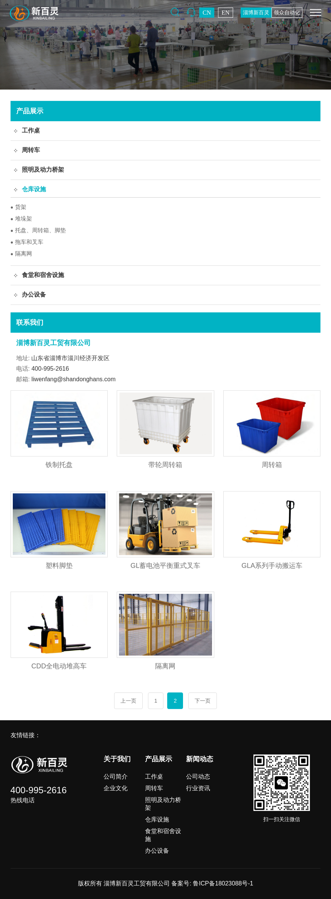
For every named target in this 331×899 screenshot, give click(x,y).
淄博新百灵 (256, 12)
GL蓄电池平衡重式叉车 (165, 566)
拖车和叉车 (27, 242)
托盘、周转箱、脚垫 (38, 230)
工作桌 (154, 776)
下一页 (202, 701)
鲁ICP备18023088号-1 (223, 883)
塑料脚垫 (59, 566)
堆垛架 (21, 219)
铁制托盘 (59, 465)
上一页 (128, 701)
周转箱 (272, 465)
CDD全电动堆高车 (59, 666)
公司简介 (116, 776)
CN (207, 12)
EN (225, 12)
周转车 (154, 788)
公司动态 (198, 776)
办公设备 (157, 850)
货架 (19, 207)
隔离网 (21, 254)
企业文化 (116, 788)
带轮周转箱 (165, 465)
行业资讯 (198, 788)
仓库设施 (157, 819)
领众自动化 (287, 12)
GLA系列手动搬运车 (271, 566)
